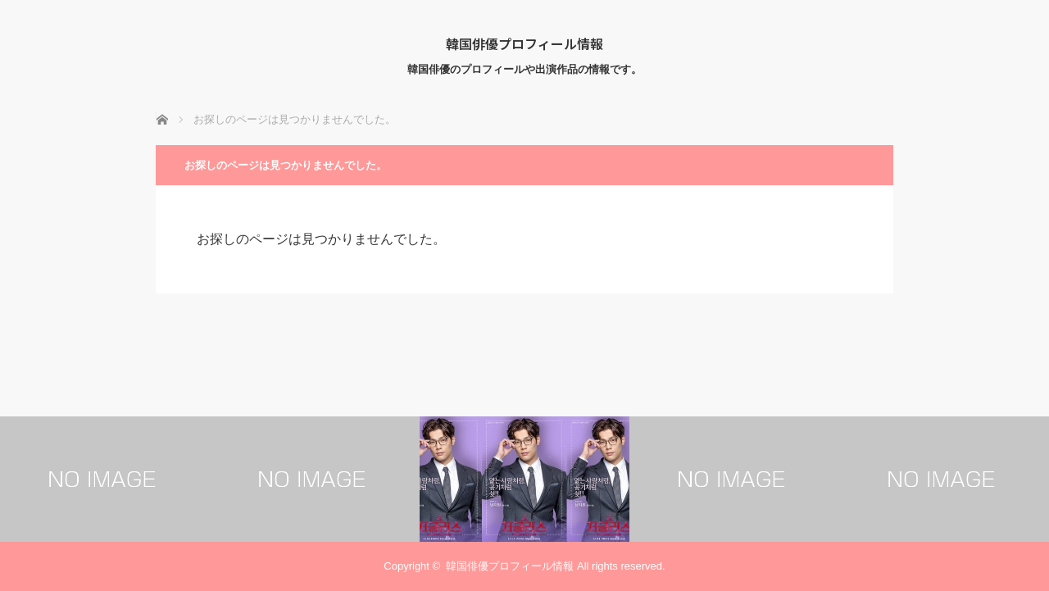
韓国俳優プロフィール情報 (524, 43)
